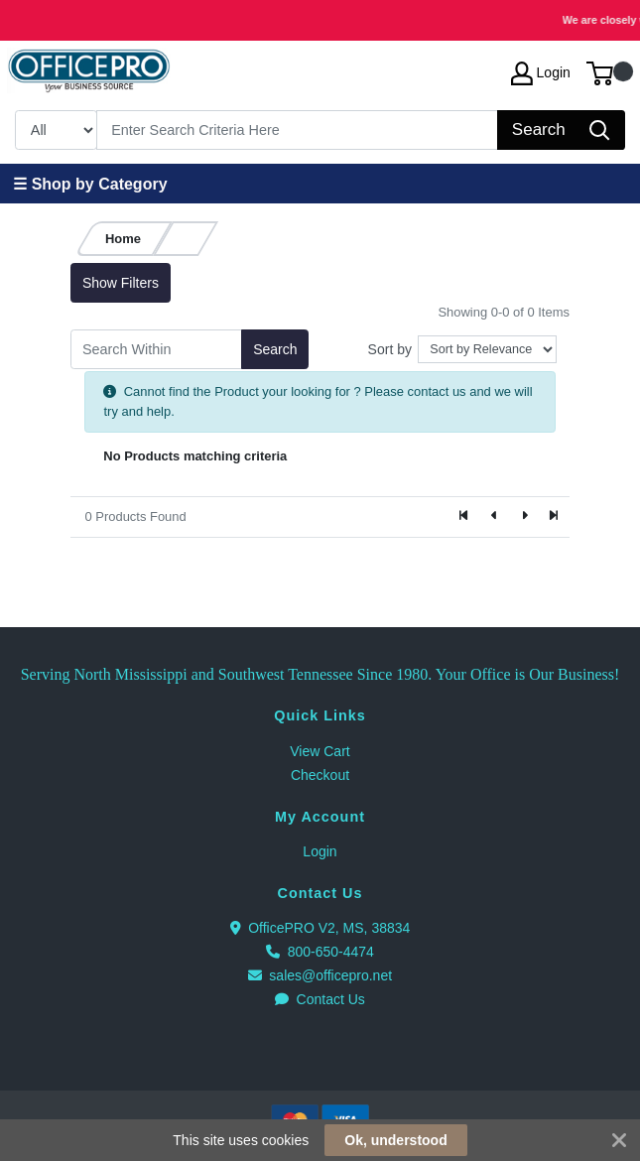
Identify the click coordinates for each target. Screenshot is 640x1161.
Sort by (390, 349)
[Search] (297, 130)
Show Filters (120, 283)
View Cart (319, 751)
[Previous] (494, 517)
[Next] (524, 517)
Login (319, 851)
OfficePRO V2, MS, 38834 (320, 928)
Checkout (320, 775)
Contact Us (320, 999)
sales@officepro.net (320, 975)
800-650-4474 (320, 952)
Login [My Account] (541, 73)
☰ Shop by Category (90, 184)
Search (275, 349)
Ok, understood (395, 1140)
